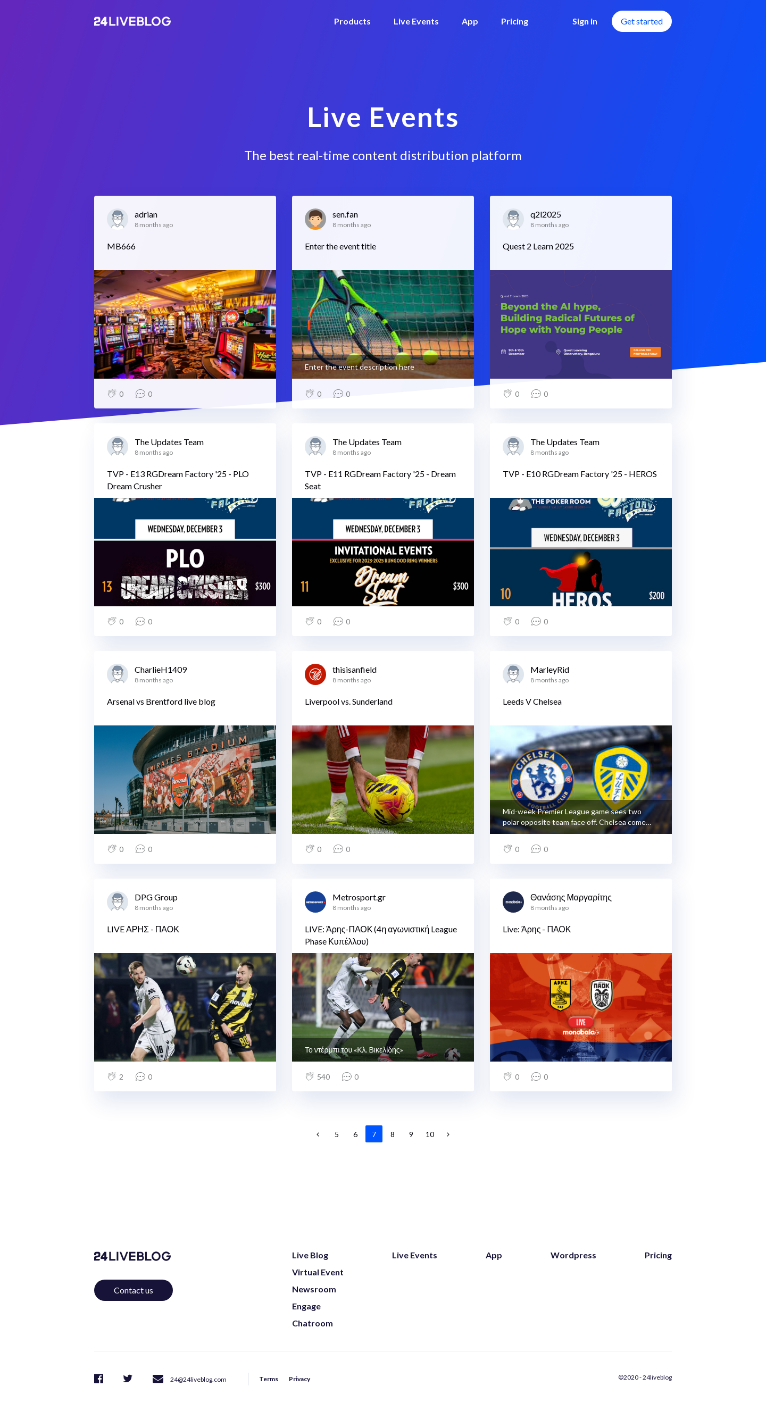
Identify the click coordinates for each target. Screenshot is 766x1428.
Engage (306, 1306)
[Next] (448, 1133)
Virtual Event (318, 1272)
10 (430, 1134)
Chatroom (312, 1323)
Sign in (584, 21)
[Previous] (318, 1133)
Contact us (133, 1290)
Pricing (514, 21)
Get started (642, 21)
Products (352, 21)
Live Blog (310, 1255)
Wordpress (573, 1255)
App (470, 21)
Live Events (416, 21)
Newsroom (314, 1289)
